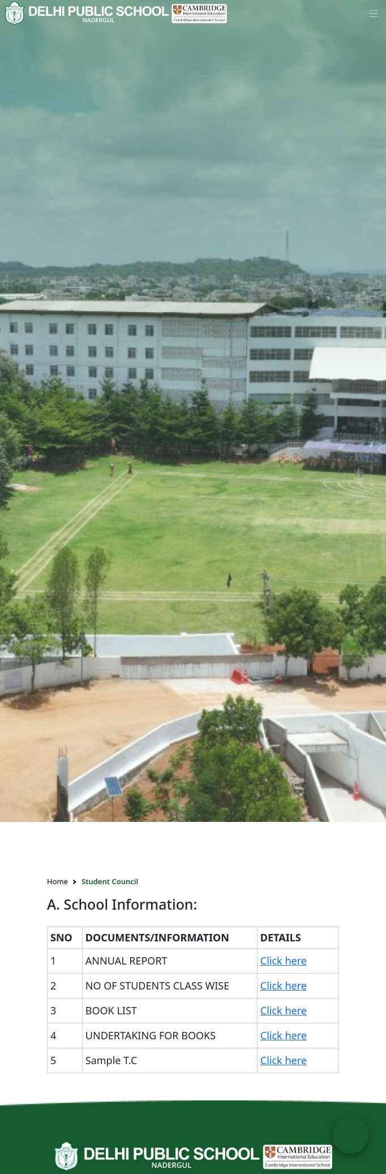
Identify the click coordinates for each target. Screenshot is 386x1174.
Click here (283, 960)
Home (57, 881)
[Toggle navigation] (373, 13)
